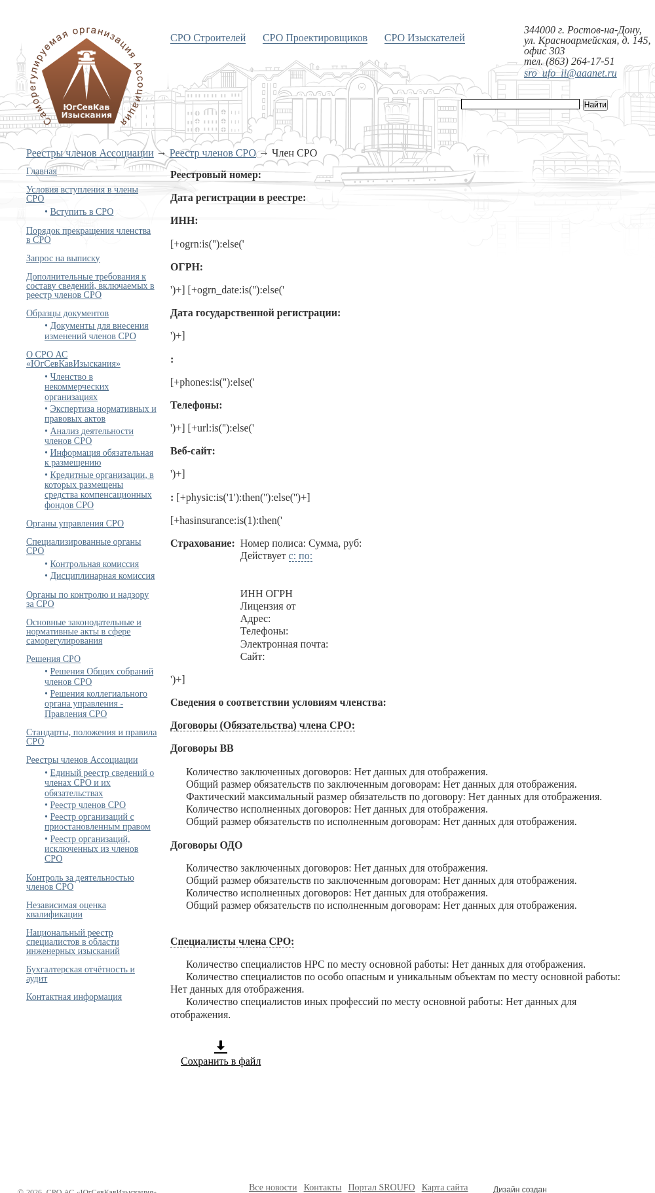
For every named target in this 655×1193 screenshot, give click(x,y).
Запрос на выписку (63, 258)
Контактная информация (74, 997)
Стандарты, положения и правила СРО (91, 736)
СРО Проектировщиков (315, 37)
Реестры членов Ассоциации (90, 152)
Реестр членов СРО (213, 152)
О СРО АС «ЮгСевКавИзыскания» (73, 359)
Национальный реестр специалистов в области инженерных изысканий (73, 942)
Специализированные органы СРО (83, 546)
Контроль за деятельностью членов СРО (80, 882)
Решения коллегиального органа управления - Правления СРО (96, 704)
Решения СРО (53, 659)
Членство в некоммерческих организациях (77, 387)
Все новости (273, 1187)
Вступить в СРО (81, 212)
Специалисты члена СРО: (232, 941)
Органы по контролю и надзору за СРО (87, 599)
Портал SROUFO (381, 1187)
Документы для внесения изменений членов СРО (97, 330)
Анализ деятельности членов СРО (89, 436)
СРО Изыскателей (424, 37)
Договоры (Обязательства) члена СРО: (262, 725)
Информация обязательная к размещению (99, 458)
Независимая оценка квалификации (66, 909)
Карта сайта (445, 1187)
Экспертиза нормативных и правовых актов (101, 414)
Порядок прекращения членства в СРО (88, 235)
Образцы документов (67, 313)
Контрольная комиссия (94, 564)
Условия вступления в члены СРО (82, 194)
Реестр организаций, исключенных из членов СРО (91, 849)
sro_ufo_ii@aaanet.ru (570, 73)
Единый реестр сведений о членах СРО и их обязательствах (99, 783)
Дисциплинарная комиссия (102, 576)
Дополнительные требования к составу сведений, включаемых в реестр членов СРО (90, 286)
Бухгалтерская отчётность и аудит (80, 973)
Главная (41, 171)
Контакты (323, 1187)
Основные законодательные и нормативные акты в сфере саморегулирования (83, 631)
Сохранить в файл (221, 1053)
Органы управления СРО (75, 523)
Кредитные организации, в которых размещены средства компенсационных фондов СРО (99, 490)
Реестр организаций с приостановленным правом (98, 822)
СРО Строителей (208, 37)
